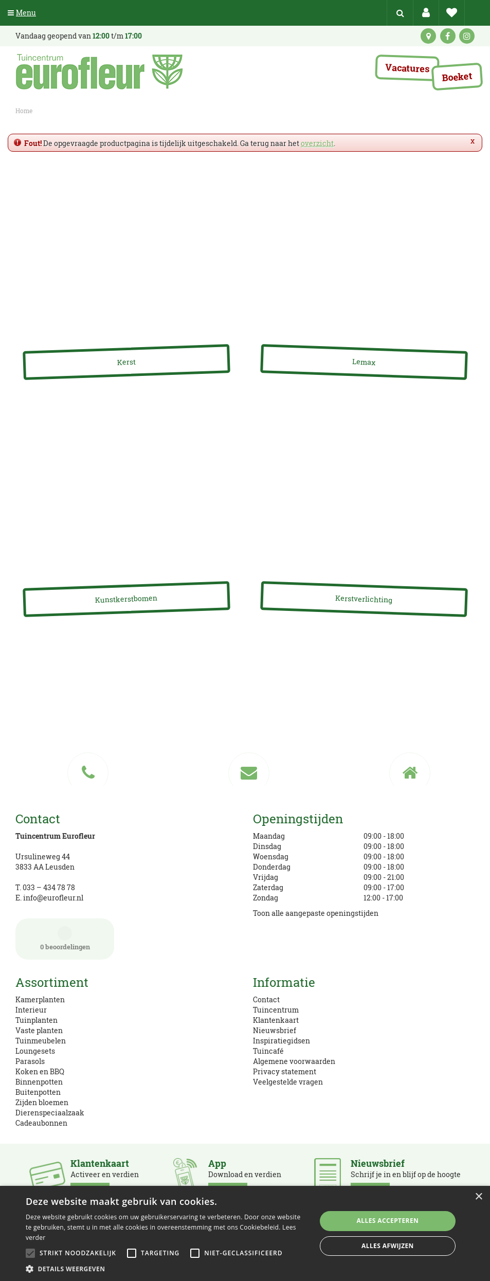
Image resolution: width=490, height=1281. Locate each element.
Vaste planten (39, 1030)
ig (467, 36)
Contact (266, 999)
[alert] (245, 1233)
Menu (22, 12)
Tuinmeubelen (40, 1040)
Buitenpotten (38, 1092)
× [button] (478, 1197)
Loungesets (35, 1051)
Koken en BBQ (39, 1071)
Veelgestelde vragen (288, 1082)
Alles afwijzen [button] (387, 1245)
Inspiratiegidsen (281, 1040)
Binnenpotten (39, 1082)
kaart (428, 36)
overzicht (317, 143)
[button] (166, 1268)
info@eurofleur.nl (53, 898)
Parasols (30, 1061)
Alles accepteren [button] (388, 1220)
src (400, 13)
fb (448, 36)
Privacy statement (284, 1071)
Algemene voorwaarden (294, 1061)
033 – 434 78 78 (49, 887)
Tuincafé (268, 1051)
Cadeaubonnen (41, 1123)
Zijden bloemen (41, 1102)
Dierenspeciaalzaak (49, 1112)
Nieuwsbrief (274, 1030)
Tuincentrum (276, 1010)
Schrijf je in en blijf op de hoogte (406, 1176)
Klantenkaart (276, 1020)
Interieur (31, 1010)
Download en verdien (244, 1176)
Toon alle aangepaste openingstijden (315, 913)
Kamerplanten (40, 999)
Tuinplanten (36, 1020)
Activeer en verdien (104, 1176)
